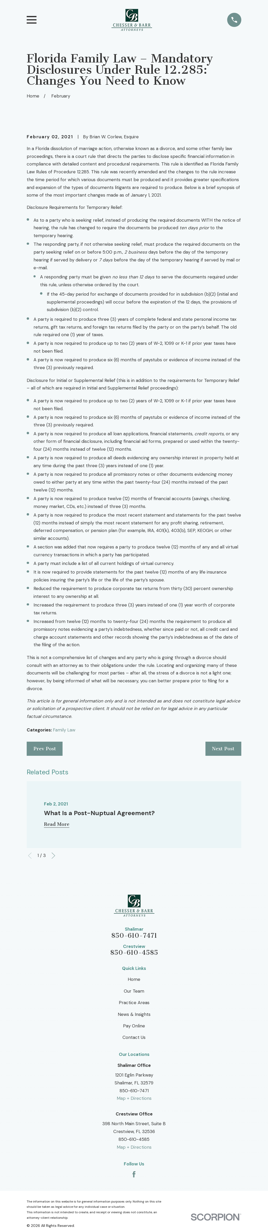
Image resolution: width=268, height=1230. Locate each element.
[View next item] (53, 856)
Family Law (64, 730)
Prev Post (45, 749)
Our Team (134, 991)
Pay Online (134, 1026)
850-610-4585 (134, 953)
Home (134, 979)
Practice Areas (134, 1002)
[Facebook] (134, 1174)
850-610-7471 (134, 936)
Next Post (223, 749)
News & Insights (134, 1014)
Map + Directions (134, 1098)
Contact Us (134, 1037)
